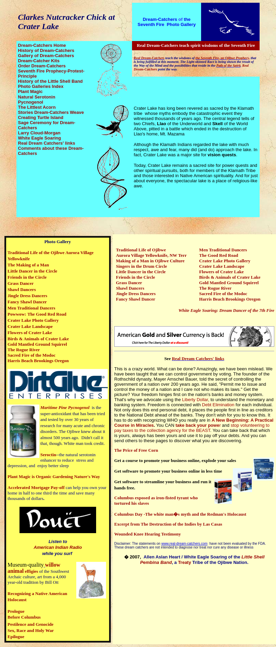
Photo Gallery (181, 24)
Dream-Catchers (160, 19)
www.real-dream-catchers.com (184, 543)
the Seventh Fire (163, 22)
